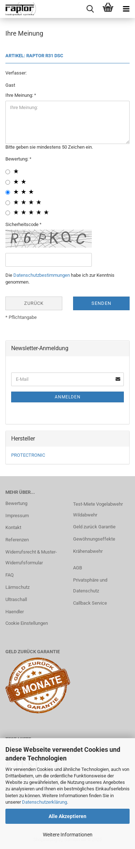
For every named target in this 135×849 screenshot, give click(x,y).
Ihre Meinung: (19, 95)
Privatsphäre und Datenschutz (90, 585)
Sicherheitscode (22, 224)
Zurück (34, 303)
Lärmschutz (17, 587)
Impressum (17, 515)
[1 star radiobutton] (7, 172)
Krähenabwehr (88, 551)
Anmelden (68, 396)
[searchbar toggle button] (90, 9)
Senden (101, 303)
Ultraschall (16, 599)
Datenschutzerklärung (44, 802)
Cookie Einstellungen (26, 623)
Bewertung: (17, 159)
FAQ (9, 575)
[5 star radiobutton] (7, 213)
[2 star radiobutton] (7, 182)
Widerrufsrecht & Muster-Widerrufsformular (31, 557)
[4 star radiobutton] (7, 202)
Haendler (14, 611)
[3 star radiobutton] (7, 192)
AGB (77, 567)
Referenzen (17, 539)
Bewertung (16, 503)
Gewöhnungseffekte (94, 539)
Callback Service (90, 603)
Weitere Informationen (68, 834)
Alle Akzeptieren (67, 816)
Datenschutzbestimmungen (41, 275)
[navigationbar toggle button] (126, 9)
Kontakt (13, 527)
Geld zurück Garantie (94, 526)
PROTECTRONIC (28, 455)
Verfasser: (16, 73)
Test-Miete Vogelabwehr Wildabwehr (98, 509)
